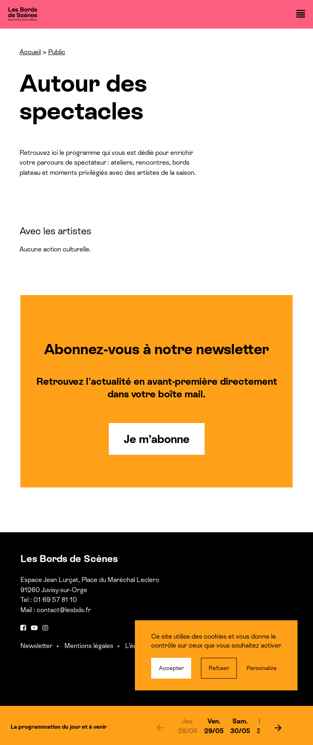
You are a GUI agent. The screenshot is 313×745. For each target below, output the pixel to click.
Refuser (219, 668)
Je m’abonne (157, 438)
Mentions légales (88, 646)
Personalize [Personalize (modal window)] (262, 668)
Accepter (171, 668)
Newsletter (36, 646)
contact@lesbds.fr (64, 610)
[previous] (160, 727)
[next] (278, 727)
